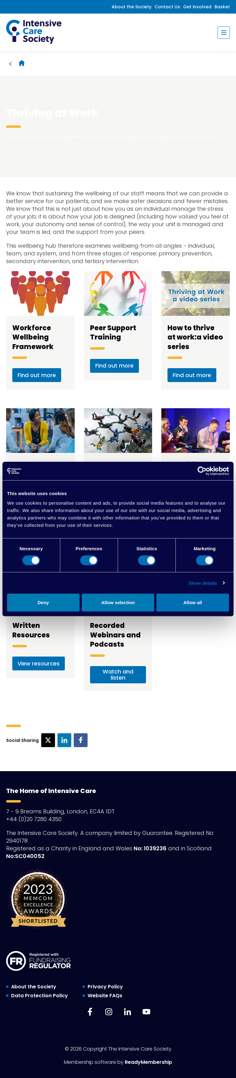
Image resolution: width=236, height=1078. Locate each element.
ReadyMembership (148, 1062)
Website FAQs (105, 995)
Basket (222, 7)
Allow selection (118, 602)
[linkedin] (127, 1012)
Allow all (192, 602)
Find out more (37, 375)
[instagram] (109, 1012)
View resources (39, 663)
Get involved (197, 7)
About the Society (131, 7)
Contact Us (167, 7)
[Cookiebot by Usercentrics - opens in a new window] (202, 470)
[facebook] (90, 1012)
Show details (203, 582)
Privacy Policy (105, 986)
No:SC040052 (25, 856)
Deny (43, 602)
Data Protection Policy (39, 995)
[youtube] (146, 1012)
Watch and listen (118, 674)
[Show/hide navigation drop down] (224, 32)
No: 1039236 (150, 848)
